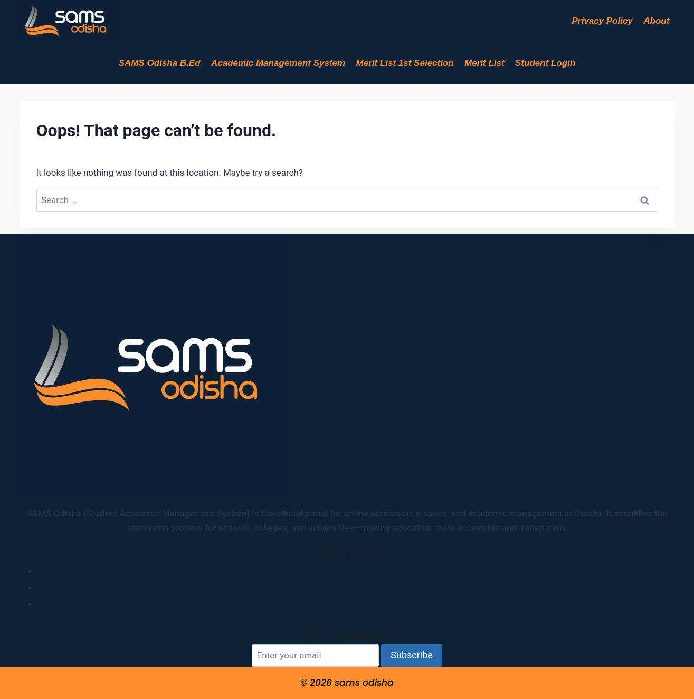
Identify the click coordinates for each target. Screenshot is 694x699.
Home (356, 571)
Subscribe (412, 654)
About (656, 21)
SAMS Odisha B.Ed (160, 63)
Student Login (545, 63)
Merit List (484, 63)
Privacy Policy (602, 21)
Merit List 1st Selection (405, 63)
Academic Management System (278, 63)
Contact (356, 603)
